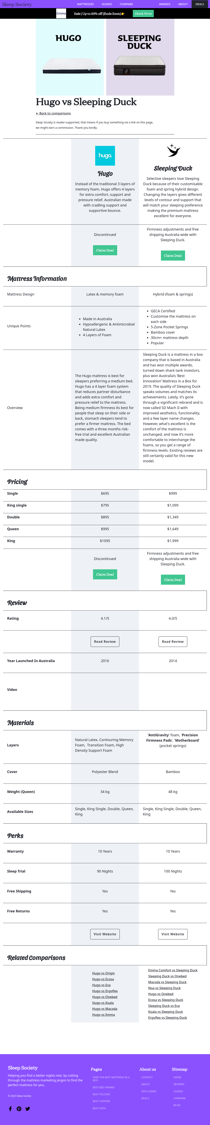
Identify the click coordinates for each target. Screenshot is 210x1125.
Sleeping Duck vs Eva (164, 1006)
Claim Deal (105, 250)
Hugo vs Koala (103, 1003)
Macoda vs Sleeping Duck (167, 982)
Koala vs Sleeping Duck (165, 1012)
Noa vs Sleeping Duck (164, 988)
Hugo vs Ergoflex (105, 991)
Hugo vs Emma (103, 1014)
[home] (17, 4)
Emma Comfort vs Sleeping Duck (173, 970)
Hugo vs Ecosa (103, 979)
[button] (85, 4)
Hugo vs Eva (101, 985)
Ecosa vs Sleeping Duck (165, 1000)
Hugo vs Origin (103, 973)
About (183, 4)
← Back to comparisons (53, 113)
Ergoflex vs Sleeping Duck (167, 1017)
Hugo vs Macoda (104, 1009)
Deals (200, 4)
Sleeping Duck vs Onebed (167, 976)
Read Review (105, 641)
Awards (164, 4)
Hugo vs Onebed (104, 997)
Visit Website (105, 934)
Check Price (143, 13)
